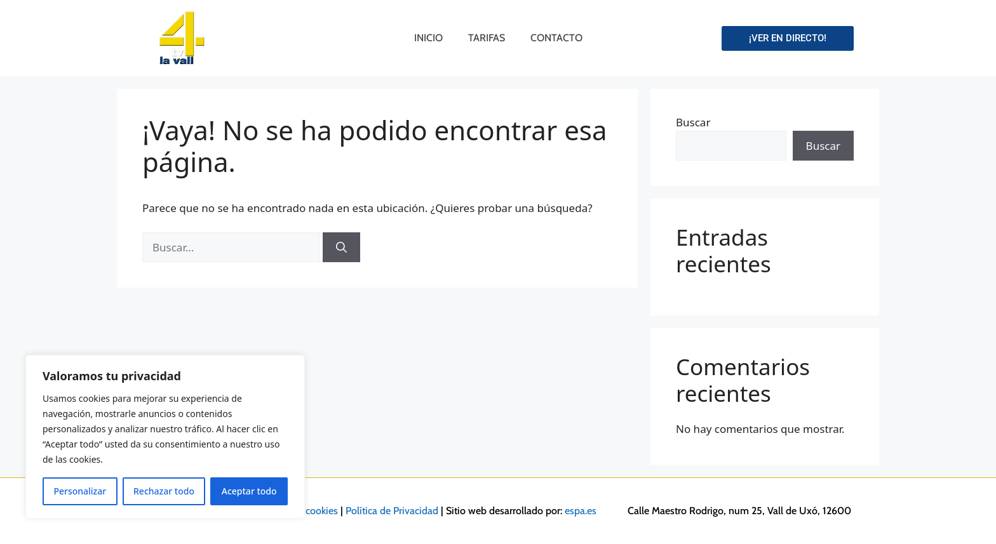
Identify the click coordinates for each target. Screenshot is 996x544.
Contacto (556, 38)
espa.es (580, 511)
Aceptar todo (249, 491)
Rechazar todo (163, 491)
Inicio (428, 38)
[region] (165, 437)
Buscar (693, 122)
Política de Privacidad (392, 511)
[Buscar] (341, 247)
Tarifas (486, 38)
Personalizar (79, 491)
